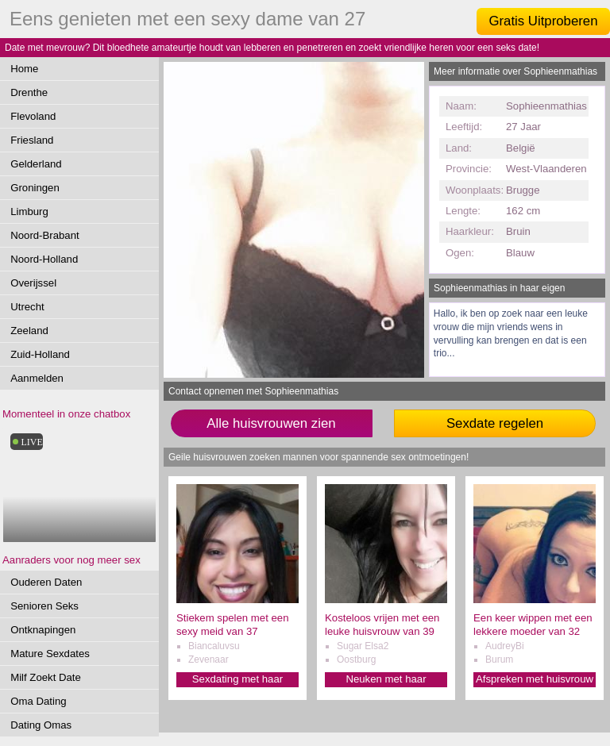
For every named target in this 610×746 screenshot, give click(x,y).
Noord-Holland (44, 259)
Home (24, 69)
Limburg (29, 211)
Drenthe (29, 92)
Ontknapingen (42, 630)
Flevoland (33, 116)
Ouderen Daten (46, 582)
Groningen (35, 188)
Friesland (31, 140)
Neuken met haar (386, 679)
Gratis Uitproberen (542, 21)
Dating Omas (40, 725)
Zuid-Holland (40, 354)
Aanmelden (37, 378)
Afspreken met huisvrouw (534, 679)
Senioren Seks (44, 606)
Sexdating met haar (237, 679)
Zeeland (29, 330)
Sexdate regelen (494, 423)
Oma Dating (38, 701)
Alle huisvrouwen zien (271, 423)
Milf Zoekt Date (45, 677)
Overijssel (33, 283)
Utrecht (27, 307)
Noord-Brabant (44, 235)
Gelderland (36, 164)
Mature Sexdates (50, 653)
